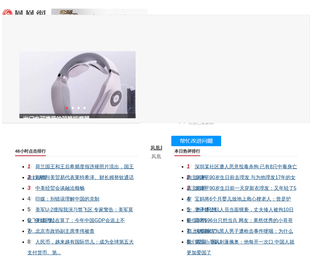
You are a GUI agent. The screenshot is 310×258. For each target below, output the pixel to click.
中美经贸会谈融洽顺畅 (60, 188)
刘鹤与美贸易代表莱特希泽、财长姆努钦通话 (84, 177)
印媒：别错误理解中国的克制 (67, 198)
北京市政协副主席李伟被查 (64, 231)
